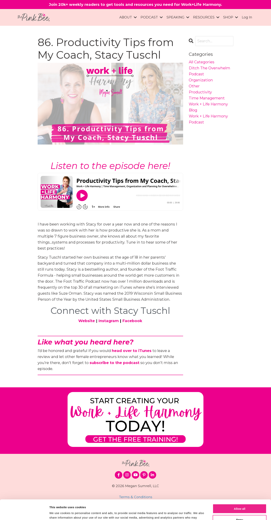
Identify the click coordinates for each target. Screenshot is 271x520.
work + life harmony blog (208, 107)
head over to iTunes (131, 350)
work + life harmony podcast (208, 119)
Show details (58, 512)
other (194, 86)
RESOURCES (206, 17)
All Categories (201, 62)
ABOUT (128, 17)
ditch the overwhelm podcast (209, 71)
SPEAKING (178, 17)
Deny (239, 499)
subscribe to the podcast (114, 362)
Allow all (239, 488)
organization (201, 80)
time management (207, 98)
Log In (247, 17)
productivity (200, 92)
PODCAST (152, 17)
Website (86, 321)
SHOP (230, 17)
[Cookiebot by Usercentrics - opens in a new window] (24, 512)
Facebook (132, 321)
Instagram (108, 321)
